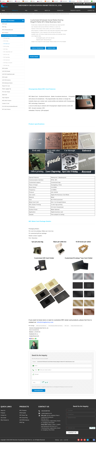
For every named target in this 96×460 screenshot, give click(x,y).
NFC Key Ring (5, 46)
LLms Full (66, 439)
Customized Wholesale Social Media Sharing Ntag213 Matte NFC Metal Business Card (54, 361)
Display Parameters (37, 48)
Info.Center (3, 418)
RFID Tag (4, 26)
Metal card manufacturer (41, 325)
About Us (47, 10)
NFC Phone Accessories (7, 62)
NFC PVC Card (5, 54)
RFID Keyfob (5, 68)
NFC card (67, 325)
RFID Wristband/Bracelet (7, 29)
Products (15, 10)
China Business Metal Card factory (55, 325)
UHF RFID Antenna (6, 80)
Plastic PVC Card (6, 85)
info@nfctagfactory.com (45, 322)
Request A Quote (75, 10)
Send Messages (38, 390)
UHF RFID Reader (6, 71)
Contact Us (91, 10)
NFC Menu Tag (5, 65)
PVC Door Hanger (6, 91)
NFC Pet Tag (5, 40)
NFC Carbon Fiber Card (7, 51)
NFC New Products (6, 109)
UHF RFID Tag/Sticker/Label (8, 74)
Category (8, 13)
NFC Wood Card (6, 59)
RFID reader (5, 77)
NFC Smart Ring (6, 57)
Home (3, 10)
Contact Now (51, 48)
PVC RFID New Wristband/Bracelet (9, 106)
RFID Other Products (6, 100)
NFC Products (5, 32)
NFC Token (5, 49)
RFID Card (4, 23)
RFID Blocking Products (7, 82)
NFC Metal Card (29, 13)
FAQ (26, 10)
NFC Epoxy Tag (5, 38)
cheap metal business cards (76, 325)
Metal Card (4, 94)
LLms (61, 439)
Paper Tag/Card (5, 97)
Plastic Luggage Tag (6, 88)
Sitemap (56, 439)
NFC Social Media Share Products (17, 13)
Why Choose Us (5, 420)
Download (60, 10)
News (35, 10)
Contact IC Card (5, 103)
